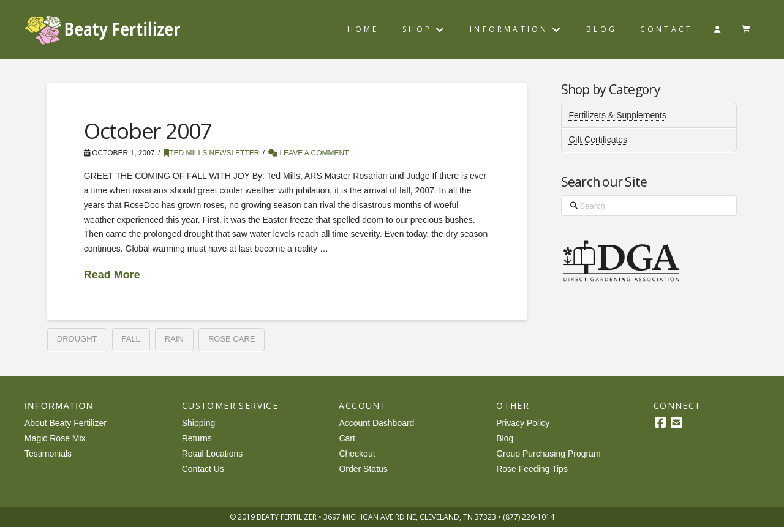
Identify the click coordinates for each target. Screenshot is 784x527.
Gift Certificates (597, 139)
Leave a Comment (308, 153)
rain (174, 338)
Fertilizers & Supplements (617, 115)
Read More (112, 275)
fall (131, 338)
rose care (231, 338)
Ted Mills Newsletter (211, 153)
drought (77, 338)
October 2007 (147, 130)
